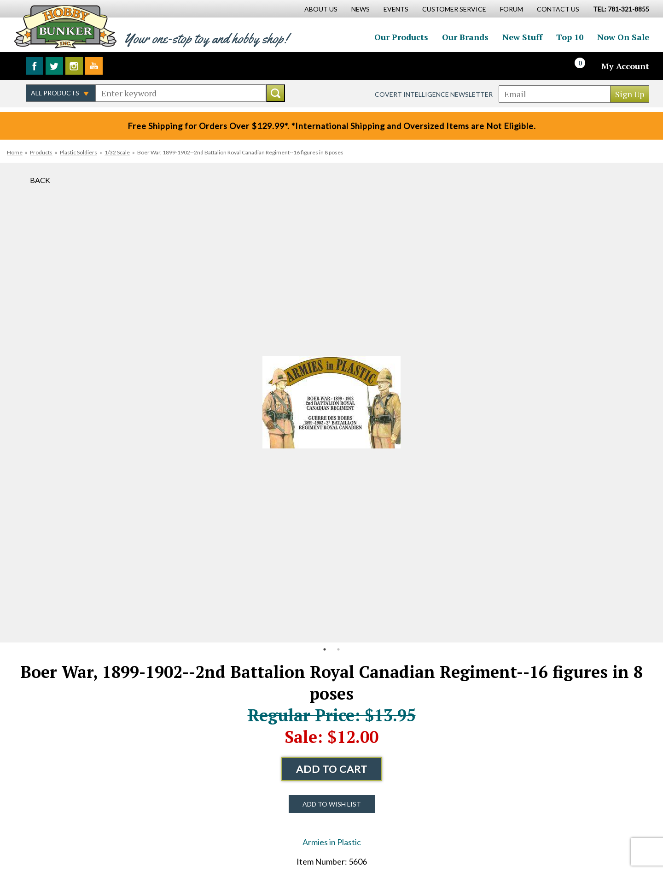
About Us (320, 9)
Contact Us (558, 9)
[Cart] (585, 65)
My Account (625, 65)
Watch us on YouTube (94, 66)
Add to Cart (331, 769)
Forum (511, 9)
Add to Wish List (331, 804)
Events (396, 9)
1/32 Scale (117, 152)
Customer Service (454, 9)
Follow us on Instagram (74, 66)
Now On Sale (623, 36)
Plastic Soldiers (78, 152)
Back (40, 180)
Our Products (401, 36)
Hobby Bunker (65, 26)
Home (15, 152)
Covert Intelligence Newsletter (434, 94)
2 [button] (338, 649)
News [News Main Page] (360, 9)
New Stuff (522, 36)
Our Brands (465, 36)
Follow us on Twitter (54, 66)
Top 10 (569, 36)
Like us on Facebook (34, 66)
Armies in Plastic (331, 842)
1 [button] (324, 649)
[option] (331, 402)
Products (41, 152)
